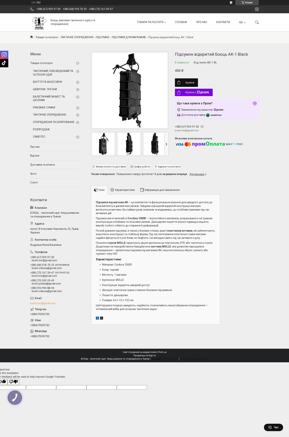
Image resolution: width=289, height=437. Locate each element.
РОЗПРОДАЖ (41, 129)
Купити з (197, 92)
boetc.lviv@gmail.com (43, 303)
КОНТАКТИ (223, 22)
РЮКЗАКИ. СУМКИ (44, 107)
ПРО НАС (201, 22)
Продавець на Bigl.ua (144, 355)
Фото (33, 173)
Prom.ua (162, 352)
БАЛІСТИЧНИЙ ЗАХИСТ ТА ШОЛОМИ (49, 98)
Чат (273, 427)
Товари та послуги (46, 37)
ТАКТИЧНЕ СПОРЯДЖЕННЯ (76, 37)
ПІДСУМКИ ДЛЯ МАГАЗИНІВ (129, 37)
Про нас (35, 146)
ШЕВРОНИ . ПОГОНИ (45, 89)
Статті (34, 182)
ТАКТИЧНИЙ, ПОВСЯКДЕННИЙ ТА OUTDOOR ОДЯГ (53, 73)
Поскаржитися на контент (164, 359)
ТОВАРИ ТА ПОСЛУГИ (150, 22)
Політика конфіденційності (194, 359)
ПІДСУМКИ (102, 37)
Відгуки (34, 155)
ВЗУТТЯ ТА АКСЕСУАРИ (47, 81)
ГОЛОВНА (181, 22)
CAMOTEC (39, 136)
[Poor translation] (13, 382)
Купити (190, 82)
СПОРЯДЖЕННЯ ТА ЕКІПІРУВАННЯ (53, 122)
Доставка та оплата (42, 164)
